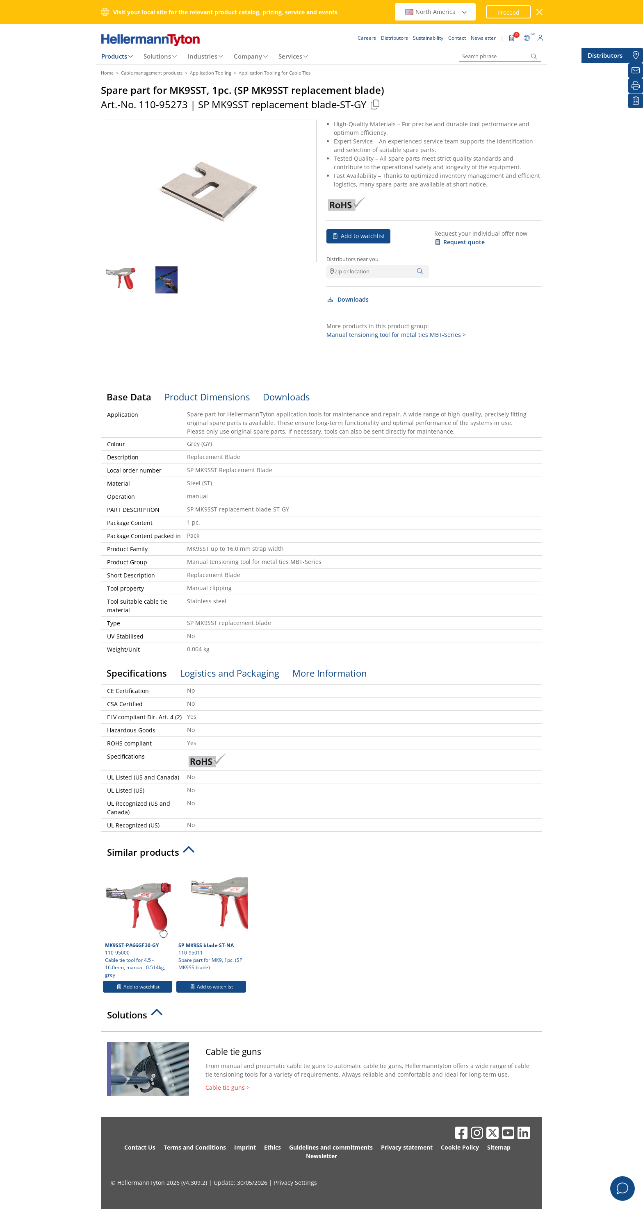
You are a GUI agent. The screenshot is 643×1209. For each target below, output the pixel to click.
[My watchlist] (635, 100)
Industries (202, 56)
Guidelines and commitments (331, 1147)
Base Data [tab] (129, 397)
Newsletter (321, 1156)
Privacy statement (407, 1147)
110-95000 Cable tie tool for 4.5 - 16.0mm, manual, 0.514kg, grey (138, 925)
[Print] (635, 85)
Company (248, 56)
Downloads (347, 299)
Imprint (245, 1147)
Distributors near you (352, 259)
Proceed (508, 12)
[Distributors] (635, 55)
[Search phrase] (500, 56)
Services (290, 56)
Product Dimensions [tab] (207, 397)
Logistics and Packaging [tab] (229, 673)
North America (436, 12)
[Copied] (375, 104)
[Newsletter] (635, 70)
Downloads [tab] (286, 397)
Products (114, 56)
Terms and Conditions (195, 1147)
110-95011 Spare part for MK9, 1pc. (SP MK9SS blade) (212, 922)
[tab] (321, 854)
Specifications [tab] (137, 673)
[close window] (540, 12)
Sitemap (499, 1147)
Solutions (157, 56)
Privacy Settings (295, 1182)
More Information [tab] (329, 673)
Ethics (272, 1147)
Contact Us (139, 1147)
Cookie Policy (460, 1147)
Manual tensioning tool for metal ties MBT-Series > (396, 335)
